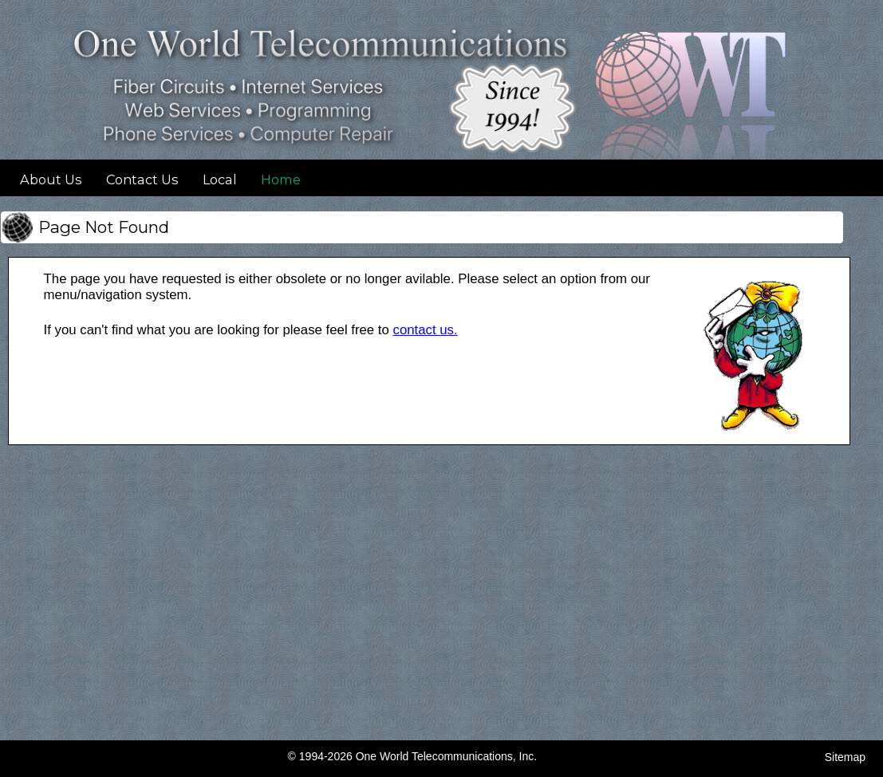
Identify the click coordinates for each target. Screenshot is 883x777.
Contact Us (142, 179)
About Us (51, 179)
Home (281, 179)
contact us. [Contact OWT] (425, 329)
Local (220, 179)
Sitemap (845, 757)
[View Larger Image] (753, 429)
